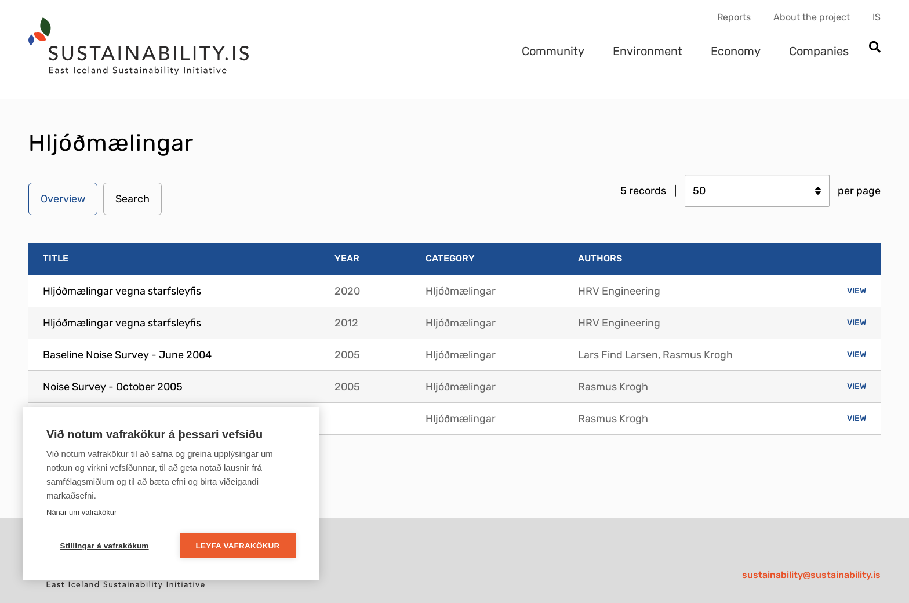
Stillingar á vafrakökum (104, 546)
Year (346, 258)
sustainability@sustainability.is (811, 574)
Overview (63, 198)
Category (450, 258)
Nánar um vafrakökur (81, 512)
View (856, 291)
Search (132, 198)
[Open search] (874, 48)
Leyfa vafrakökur (238, 546)
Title (55, 258)
